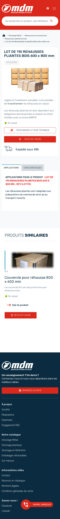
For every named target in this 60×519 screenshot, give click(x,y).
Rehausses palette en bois (16, 39)
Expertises (7, 420)
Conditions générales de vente (17, 491)
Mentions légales (10, 486)
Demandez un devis (30, 390)
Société (6, 409)
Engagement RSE (11, 425)
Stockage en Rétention (14, 450)
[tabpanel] (30, 191)
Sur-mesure (8, 460)
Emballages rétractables (14, 455)
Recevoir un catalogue (13, 480)
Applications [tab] (11, 168)
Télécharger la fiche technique (30, 130)
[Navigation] (54, 8)
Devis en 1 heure (30, 139)
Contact (6, 475)
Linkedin (6, 511)
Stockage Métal (15, 36)
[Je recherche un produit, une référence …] (30, 21)
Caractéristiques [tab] (33, 168)
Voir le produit (17, 305)
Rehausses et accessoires (36, 36)
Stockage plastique (12, 445)
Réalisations (8, 415)
